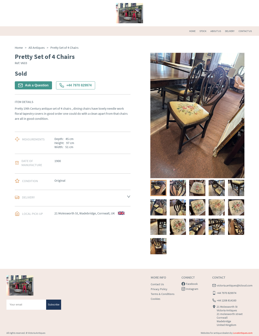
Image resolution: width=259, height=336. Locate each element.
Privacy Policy (159, 289)
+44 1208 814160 (226, 300)
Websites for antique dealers (215, 332)
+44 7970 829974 (75, 85)
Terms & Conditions (162, 294)
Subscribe (53, 304)
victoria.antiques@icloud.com (235, 285)
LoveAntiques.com (243, 332)
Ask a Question (33, 85)
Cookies (155, 299)
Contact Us (157, 284)
